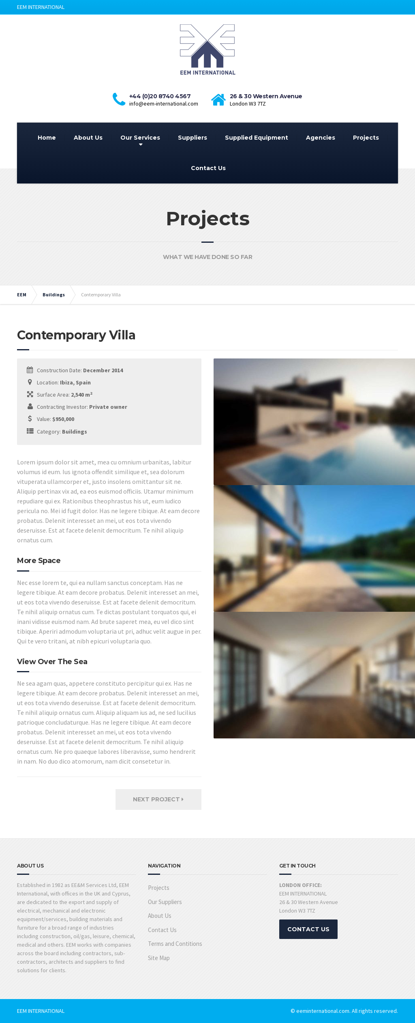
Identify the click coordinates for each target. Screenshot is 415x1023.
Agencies (320, 137)
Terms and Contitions (175, 943)
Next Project (158, 799)
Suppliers (192, 137)
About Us (88, 137)
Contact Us (208, 168)
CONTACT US (308, 929)
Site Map (159, 958)
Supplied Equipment (256, 137)
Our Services (140, 137)
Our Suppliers (165, 902)
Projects (366, 137)
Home (47, 137)
